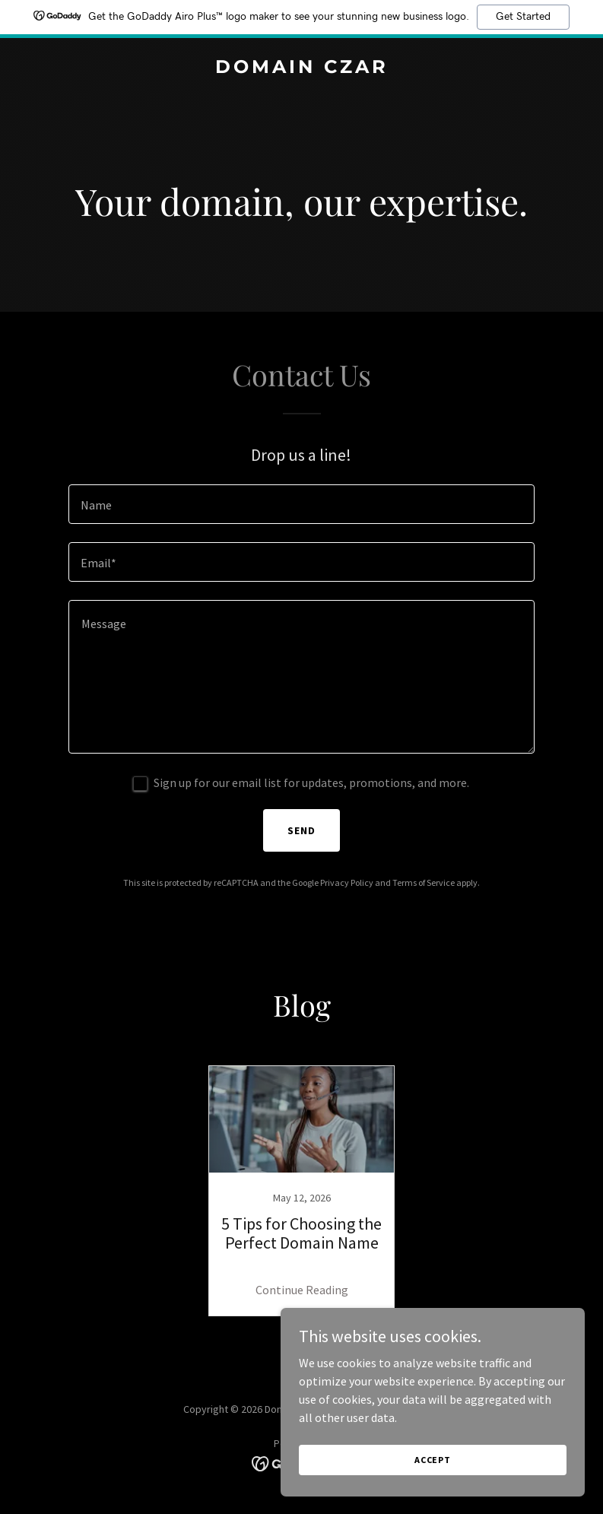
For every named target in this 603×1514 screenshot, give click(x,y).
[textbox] (301, 504)
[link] (302, 68)
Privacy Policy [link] (346, 882)
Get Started (523, 16)
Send (301, 830)
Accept (432, 1459)
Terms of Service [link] (423, 882)
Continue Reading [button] (301, 1289)
